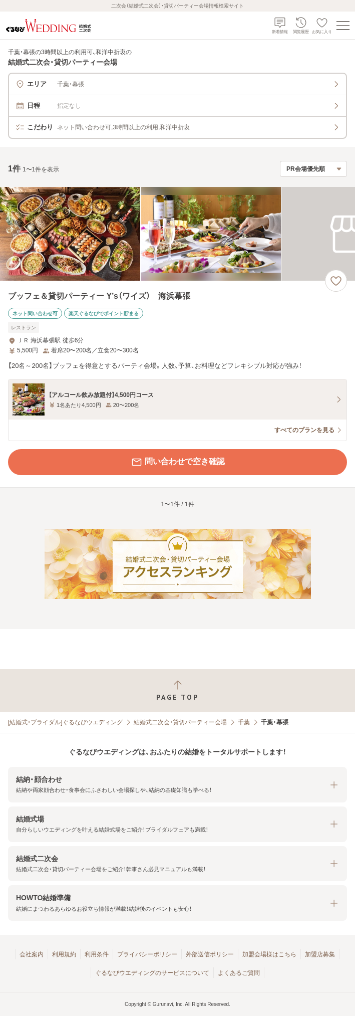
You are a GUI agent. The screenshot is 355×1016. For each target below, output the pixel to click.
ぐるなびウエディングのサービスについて (152, 972)
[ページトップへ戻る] (177, 690)
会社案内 (32, 954)
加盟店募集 (320, 954)
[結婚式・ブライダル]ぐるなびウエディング (65, 722)
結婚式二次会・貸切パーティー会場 (180, 722)
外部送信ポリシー (210, 954)
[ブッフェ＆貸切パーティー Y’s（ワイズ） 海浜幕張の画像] (177, 234)
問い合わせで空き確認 (178, 462)
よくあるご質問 (239, 972)
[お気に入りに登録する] (336, 281)
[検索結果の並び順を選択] (313, 169)
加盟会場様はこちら (269, 954)
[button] (177, 784)
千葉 (244, 722)
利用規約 (64, 954)
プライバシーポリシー (147, 954)
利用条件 (97, 954)
